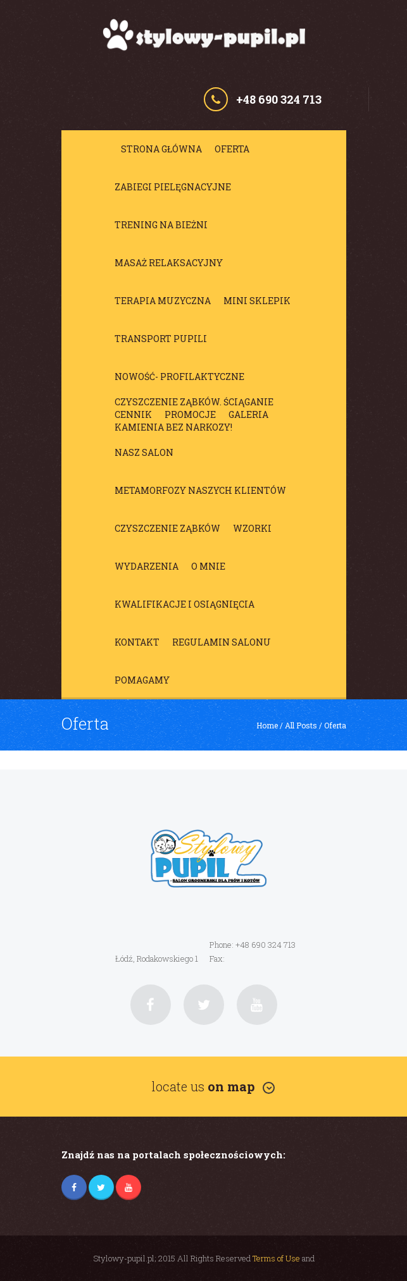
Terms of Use (276, 1258)
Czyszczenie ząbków (167, 528)
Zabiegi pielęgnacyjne (173, 187)
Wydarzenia (146, 566)
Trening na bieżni (161, 225)
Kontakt (137, 642)
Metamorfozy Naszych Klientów (200, 490)
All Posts (301, 725)
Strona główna (161, 149)
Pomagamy (142, 680)
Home (267, 725)
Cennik (133, 414)
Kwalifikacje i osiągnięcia (184, 604)
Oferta (232, 149)
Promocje (190, 414)
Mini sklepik (257, 301)
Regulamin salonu (221, 642)
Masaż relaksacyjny (169, 263)
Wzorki (252, 528)
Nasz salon (144, 452)
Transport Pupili (161, 339)
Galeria (248, 414)
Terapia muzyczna (163, 301)
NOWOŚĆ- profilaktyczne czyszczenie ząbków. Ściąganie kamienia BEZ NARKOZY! (194, 380)
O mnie (208, 566)
